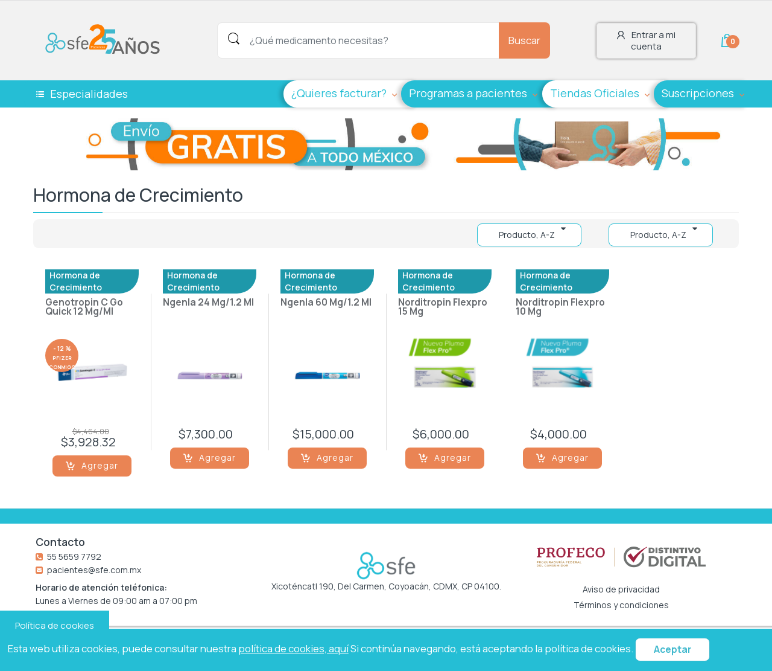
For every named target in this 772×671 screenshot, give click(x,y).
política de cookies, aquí (293, 648)
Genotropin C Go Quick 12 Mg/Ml (84, 308)
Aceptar (672, 649)
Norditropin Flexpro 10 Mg (560, 308)
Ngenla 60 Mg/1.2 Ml (326, 303)
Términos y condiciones (621, 605)
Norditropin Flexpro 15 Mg (442, 308)
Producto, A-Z (658, 234)
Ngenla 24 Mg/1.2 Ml (208, 303)
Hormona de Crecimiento (75, 281)
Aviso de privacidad (621, 589)
